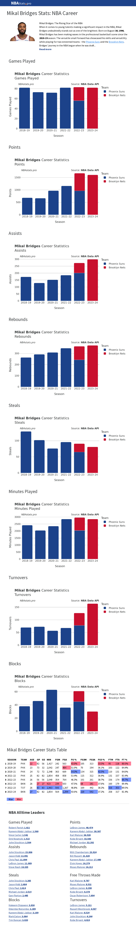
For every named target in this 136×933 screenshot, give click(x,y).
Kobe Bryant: (80, 838)
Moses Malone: (81, 867)
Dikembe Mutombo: (22, 908)
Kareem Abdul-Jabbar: (23, 831)
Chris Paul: (18, 859)
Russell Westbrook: (83, 908)
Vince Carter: (18, 835)
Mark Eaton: (18, 916)
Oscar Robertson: (82, 895)
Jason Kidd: (18, 855)
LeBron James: (81, 827)
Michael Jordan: (82, 842)
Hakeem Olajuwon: (22, 905)
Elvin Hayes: (80, 863)
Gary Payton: (18, 895)
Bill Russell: (80, 855)
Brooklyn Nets (116, 41)
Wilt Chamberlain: (83, 852)
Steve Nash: (18, 867)
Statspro (21, 3)
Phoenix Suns (93, 41)
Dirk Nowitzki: (19, 838)
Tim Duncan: (18, 920)
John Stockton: (20, 842)
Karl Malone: (80, 835)
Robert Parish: (19, 827)
